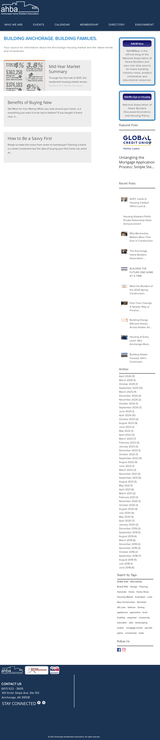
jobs (131, 622)
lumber (120, 627)
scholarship (131, 633)
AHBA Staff (122, 581)
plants (120, 633)
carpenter (132, 617)
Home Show (142, 592)
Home (131, 592)
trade (141, 633)
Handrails (122, 592)
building (121, 617)
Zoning (140, 607)
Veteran (132, 607)
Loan (149, 597)
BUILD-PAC (122, 586)
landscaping (141, 622)
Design (133, 586)
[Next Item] (150, 142)
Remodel (141, 602)
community (144, 617)
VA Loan (121, 607)
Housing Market (125, 597)
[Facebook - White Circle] (38, 702)
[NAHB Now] (137, 43)
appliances (122, 612)
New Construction (126, 602)
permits (148, 627)
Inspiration (140, 597)
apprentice (135, 612)
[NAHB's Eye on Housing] (137, 97)
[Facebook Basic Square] (119, 650)
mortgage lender (134, 627)
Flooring (143, 586)
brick (145, 612)
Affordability (136, 581)
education (122, 622)
